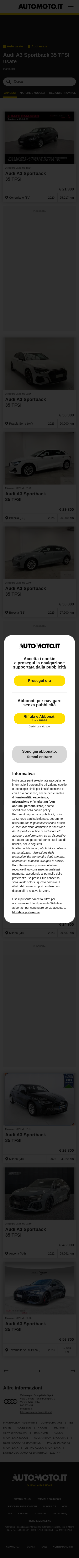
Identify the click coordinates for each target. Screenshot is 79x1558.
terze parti (26, 818)
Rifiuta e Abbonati (39, 718)
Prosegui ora (39, 681)
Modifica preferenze (26, 912)
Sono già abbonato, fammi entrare (39, 754)
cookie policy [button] (42, 810)
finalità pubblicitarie (24, 848)
